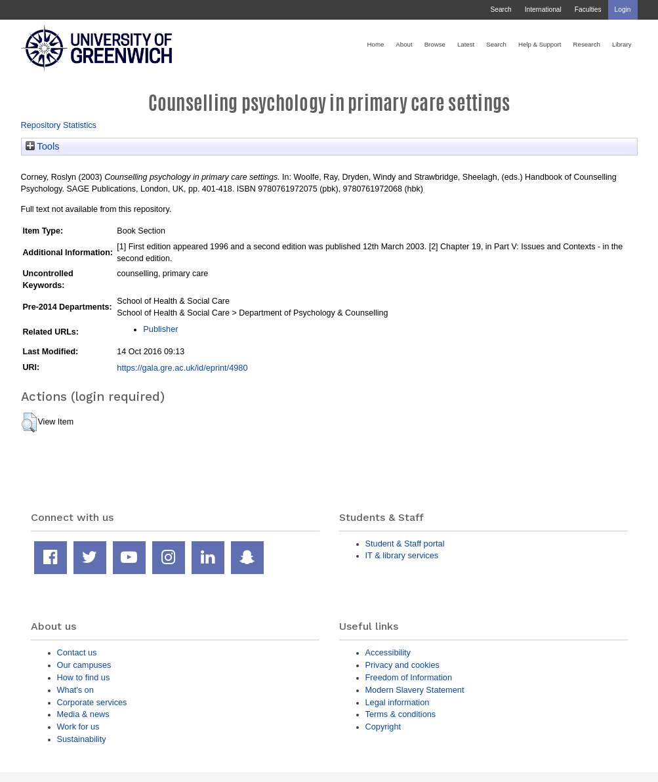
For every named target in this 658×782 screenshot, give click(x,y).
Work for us (78, 726)
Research (586, 44)
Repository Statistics (59, 125)
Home (375, 44)
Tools (43, 146)
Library (622, 44)
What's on (75, 690)
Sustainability (81, 739)
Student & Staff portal (405, 543)
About (404, 44)
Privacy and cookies (402, 665)
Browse (434, 44)
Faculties (588, 9)
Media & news (83, 714)
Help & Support (540, 44)
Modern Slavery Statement (414, 690)
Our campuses (84, 665)
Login (623, 9)
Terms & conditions (400, 714)
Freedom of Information (409, 677)
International (543, 9)
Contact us (77, 652)
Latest (465, 44)
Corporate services (92, 702)
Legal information (397, 702)
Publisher (160, 329)
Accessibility (388, 652)
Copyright (383, 726)
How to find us (83, 677)
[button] (29, 422)
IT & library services (402, 555)
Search (500, 9)
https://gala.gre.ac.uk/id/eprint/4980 (182, 368)
